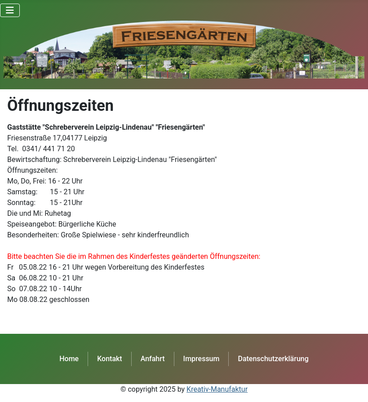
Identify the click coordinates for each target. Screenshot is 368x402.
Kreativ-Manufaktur (217, 389)
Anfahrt (153, 358)
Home (69, 358)
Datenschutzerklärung (273, 358)
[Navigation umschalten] (10, 10)
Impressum (201, 358)
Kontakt (109, 358)
